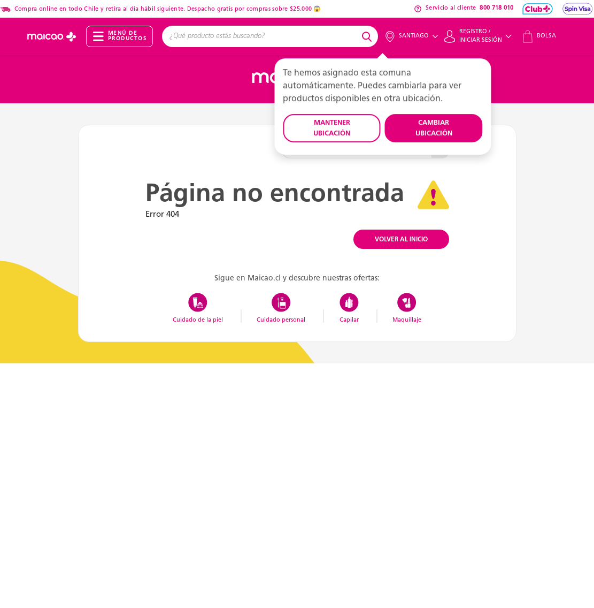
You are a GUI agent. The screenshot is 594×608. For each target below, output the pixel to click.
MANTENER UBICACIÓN (331, 128)
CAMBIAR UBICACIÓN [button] (433, 128)
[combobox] (260, 36)
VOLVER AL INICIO (401, 240)
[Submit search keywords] (368, 36)
